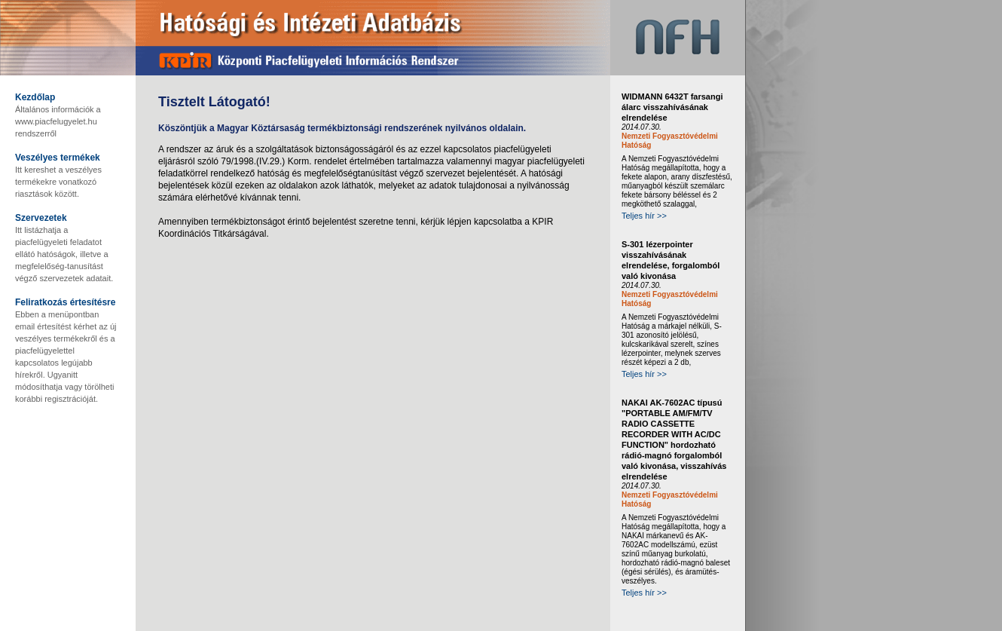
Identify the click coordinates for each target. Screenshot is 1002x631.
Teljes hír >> (644, 215)
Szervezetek (41, 218)
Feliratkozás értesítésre (65, 302)
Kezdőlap (35, 97)
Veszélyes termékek (57, 157)
